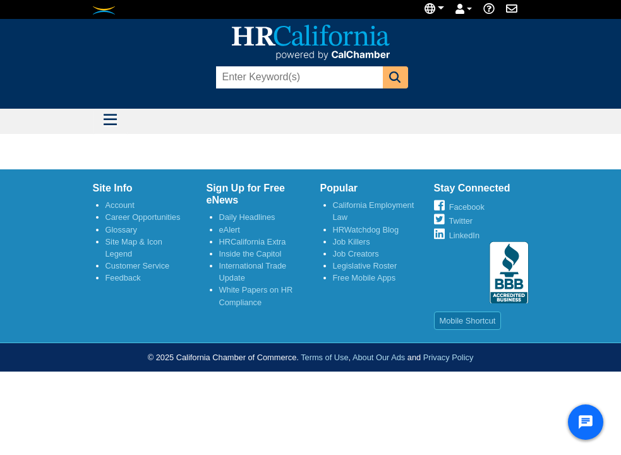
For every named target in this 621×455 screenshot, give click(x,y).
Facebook (467, 207)
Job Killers (351, 241)
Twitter (461, 221)
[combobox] (298, 77)
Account (120, 205)
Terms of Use (324, 357)
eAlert (229, 229)
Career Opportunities (143, 217)
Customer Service (138, 265)
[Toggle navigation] (110, 121)
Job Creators (356, 253)
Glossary (122, 229)
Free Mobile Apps (364, 277)
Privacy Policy (448, 357)
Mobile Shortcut (468, 320)
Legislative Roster (365, 265)
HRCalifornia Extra (252, 241)
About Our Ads (379, 357)
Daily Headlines (247, 217)
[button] (395, 77)
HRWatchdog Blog (366, 229)
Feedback (123, 277)
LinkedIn (464, 235)
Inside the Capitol (250, 253)
